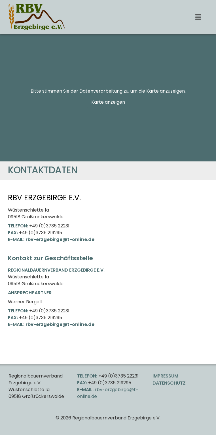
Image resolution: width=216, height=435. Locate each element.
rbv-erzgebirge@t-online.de (60, 239)
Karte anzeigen (108, 102)
